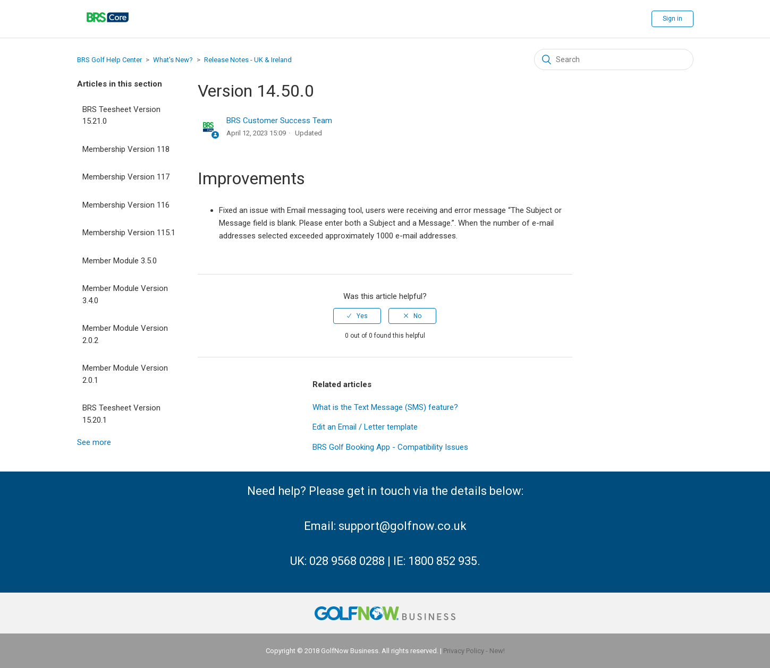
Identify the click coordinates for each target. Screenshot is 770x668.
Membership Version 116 (126, 205)
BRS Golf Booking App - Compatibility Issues (390, 447)
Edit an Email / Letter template (365, 427)
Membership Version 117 (126, 177)
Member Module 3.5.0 (119, 261)
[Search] (613, 59)
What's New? (173, 60)
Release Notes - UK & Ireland (248, 60)
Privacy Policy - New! (474, 651)
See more (94, 442)
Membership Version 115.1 (128, 232)
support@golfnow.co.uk (403, 526)
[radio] (357, 316)
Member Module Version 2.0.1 (125, 374)
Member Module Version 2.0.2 (125, 334)
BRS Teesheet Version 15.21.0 (121, 115)
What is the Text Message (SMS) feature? (385, 407)
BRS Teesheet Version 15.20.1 (121, 414)
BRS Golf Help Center (109, 60)
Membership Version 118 (126, 149)
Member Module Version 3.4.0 (125, 294)
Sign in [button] (672, 18)
